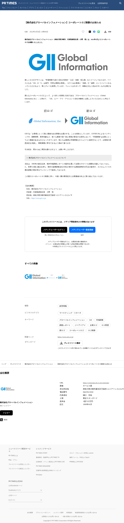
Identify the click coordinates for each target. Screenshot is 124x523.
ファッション (63, 7)
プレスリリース (15, 364)
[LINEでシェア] (99, 32)
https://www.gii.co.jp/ (65, 337)
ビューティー (51, 7)
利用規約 (69, 512)
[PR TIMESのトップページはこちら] (30, 3)
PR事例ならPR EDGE (76, 462)
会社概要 (30, 512)
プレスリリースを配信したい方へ (19, 469)
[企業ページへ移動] (7, 389)
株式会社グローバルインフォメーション (39, 364)
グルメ (97, 7)
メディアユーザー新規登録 (82, 230)
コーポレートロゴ (76, 330)
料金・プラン (13, 460)
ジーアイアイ (80, 325)
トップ (3, 364)
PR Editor (39, 475)
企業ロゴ (93, 325)
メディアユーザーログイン (54, 230)
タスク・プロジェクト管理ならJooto (81, 453)
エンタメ (40, 7)
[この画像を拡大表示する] (35, 276)
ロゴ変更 (105, 325)
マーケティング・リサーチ (70, 313)
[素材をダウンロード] (105, 32)
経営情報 (63, 306)
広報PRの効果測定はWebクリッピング (48, 470)
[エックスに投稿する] (90, 32)
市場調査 (99, 320)
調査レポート (64, 325)
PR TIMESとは (13, 455)
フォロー (6, 413)
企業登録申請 (102, 3)
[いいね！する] (83, 32)
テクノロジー (12, 7)
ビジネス (88, 7)
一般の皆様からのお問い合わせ (72, 516)
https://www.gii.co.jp (38, 198)
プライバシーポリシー (43, 512)
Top (3, 7)
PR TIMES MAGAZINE (43, 466)
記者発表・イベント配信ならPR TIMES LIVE (50, 462)
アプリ (31, 7)
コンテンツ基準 (58, 512)
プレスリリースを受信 (86, 3)
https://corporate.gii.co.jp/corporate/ (96, 383)
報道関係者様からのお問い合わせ (86, 512)
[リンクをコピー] (110, 32)
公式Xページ (13, 495)
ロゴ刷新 (91, 330)
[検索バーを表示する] (120, 3)
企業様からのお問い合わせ (50, 516)
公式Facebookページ (15, 486)
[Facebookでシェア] (94, 32)
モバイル (23, 7)
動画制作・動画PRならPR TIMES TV (47, 457)
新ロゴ (62, 330)
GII (90, 320)
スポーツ (105, 7)
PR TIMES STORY (41, 453)
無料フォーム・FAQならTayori (79, 457)
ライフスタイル (77, 7)
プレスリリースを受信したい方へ (19, 464)
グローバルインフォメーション (72, 320)
